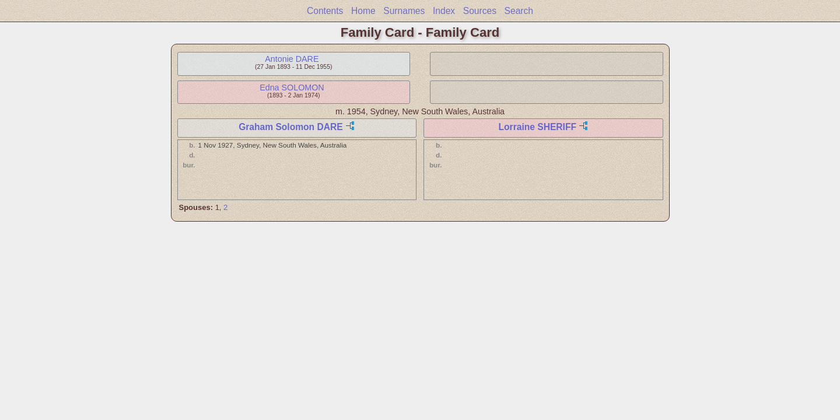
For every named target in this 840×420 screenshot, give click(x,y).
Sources (479, 11)
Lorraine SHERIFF (537, 127)
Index (444, 11)
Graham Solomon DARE (290, 127)
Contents (325, 11)
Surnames (404, 11)
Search (519, 11)
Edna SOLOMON (292, 87)
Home (363, 11)
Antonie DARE (291, 59)
